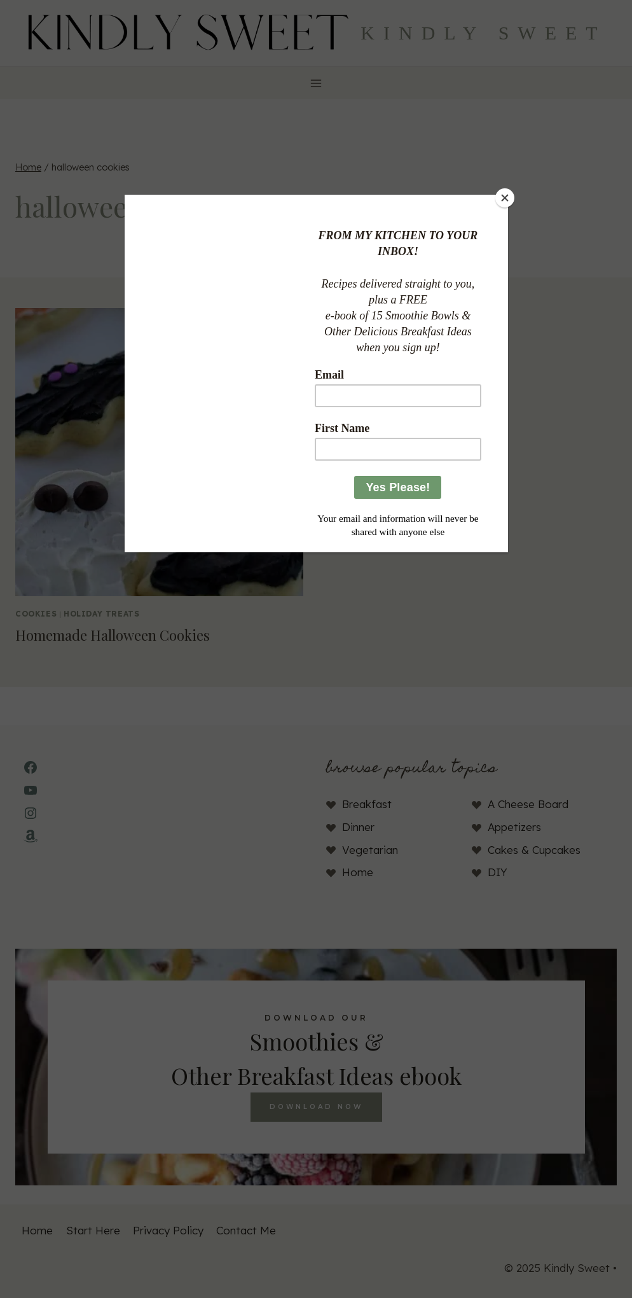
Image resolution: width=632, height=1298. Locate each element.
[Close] (504, 197)
